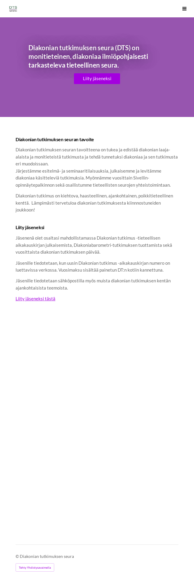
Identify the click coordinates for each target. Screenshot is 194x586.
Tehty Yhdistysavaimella (35, 567)
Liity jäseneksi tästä (35, 298)
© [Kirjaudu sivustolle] (18, 556)
